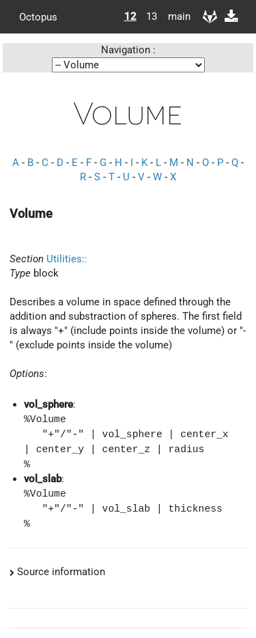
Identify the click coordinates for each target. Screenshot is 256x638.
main (174, 16)
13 (151, 16)
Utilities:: (66, 259)
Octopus (38, 16)
